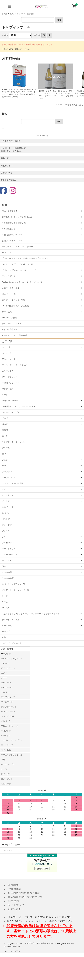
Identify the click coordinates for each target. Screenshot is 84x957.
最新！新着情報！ (9, 211)
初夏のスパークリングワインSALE (17, 217)
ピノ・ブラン (7, 779)
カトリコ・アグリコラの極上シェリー (18, 264)
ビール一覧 (7, 625)
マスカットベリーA (9, 726)
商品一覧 (5, 158)
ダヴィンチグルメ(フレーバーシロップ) (19, 270)
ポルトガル (7, 519)
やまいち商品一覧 (9, 329)
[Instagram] (13, 190)
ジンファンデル (8, 711)
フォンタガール (9, 276)
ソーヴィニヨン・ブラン (11, 740)
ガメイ (4, 673)
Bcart (17, 946)
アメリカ (6, 531)
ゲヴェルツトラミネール (11, 755)
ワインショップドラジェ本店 (37, 921)
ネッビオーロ (7, 702)
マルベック (6, 692)
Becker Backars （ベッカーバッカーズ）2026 (22, 282)
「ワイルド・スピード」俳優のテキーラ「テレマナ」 (25, 258)
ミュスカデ (6, 784)
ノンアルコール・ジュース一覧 (15, 590)
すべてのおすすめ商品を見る (70, 105)
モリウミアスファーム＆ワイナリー (17, 246)
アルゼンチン (8, 543)
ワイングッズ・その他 (11, 643)
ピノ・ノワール (8, 668)
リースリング (7, 745)
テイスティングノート (11, 323)
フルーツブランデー (10, 377)
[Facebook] (3, 190)
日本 (4, 566)
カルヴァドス (8, 371)
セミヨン (5, 769)
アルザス (6, 448)
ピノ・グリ (6, 774)
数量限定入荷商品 (8, 180)
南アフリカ (7, 560)
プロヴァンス (8, 472)
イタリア (13, 14)
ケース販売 (7, 312)
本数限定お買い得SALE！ (13, 235)
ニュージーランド (9, 554)
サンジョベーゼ (8, 697)
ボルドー (6, 424)
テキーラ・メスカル (10, 620)
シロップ (6, 631)
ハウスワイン (8, 252)
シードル (6, 596)
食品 (4, 637)
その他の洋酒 (8, 578)
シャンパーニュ (9, 347)
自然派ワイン (6, 165)
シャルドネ (6, 735)
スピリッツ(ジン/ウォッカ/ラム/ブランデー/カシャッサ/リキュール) (31, 614)
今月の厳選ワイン (9, 229)
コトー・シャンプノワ (11, 412)
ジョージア (7, 525)
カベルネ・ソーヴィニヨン (12, 658)
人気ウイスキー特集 (10, 288)
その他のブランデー (10, 383)
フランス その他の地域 (12, 483)
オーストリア (8, 495)
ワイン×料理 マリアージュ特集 (15, 306)
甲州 (3, 759)
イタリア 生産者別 (26, 14)
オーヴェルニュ (9, 477)
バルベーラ (6, 721)
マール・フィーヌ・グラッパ (14, 365)
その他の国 (7, 572)
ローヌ (5, 436)
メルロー (5, 663)
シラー (4, 678)
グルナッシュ (7, 687)
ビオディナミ (6, 173)
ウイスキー (7, 608)
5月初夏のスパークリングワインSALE (18, 406)
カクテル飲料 (8, 389)
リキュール (7, 602)
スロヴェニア (8, 507)
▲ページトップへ (12, 951)
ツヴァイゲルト (8, 716)
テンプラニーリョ (9, 707)
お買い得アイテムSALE (12, 241)
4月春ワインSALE (10, 400)
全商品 (4, 14)
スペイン (6, 513)
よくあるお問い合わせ (10, 141)
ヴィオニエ (6, 750)
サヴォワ (6, 466)
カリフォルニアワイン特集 (13, 300)
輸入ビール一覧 (9, 294)
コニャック (7, 353)
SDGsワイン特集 (9, 318)
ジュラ (5, 460)
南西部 (5, 430)
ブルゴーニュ (8, 418)
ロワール (6, 454)
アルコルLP (7, 850)
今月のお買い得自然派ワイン (14, 223)
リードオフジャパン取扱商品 (14, 335)
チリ (4, 537)
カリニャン (6, 682)
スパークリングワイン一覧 (13, 584)
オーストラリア (9, 548)
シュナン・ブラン (9, 764)
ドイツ (5, 489)
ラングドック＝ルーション (13, 442)
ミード (5, 395)
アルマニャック (9, 359)
